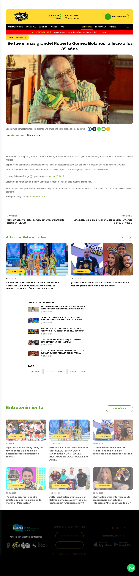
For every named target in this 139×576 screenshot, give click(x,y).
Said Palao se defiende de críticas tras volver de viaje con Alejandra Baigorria (61, 319)
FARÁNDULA (31, 27)
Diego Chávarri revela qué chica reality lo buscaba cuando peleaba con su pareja (63, 352)
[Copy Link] (108, 129)
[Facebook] (90, 129)
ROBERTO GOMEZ (77, 372)
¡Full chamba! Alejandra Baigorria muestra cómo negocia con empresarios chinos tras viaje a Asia (63, 309)
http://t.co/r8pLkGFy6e (70, 169)
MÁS (62, 27)
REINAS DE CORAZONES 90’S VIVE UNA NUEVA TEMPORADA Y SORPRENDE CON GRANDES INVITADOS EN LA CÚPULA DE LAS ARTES (32, 285)
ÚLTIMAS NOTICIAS (15, 27)
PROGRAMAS (100, 27)
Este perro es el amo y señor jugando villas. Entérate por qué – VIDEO (103, 221)
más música (119, 408)
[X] (94, 129)
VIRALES (54, 27)
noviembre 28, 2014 (54, 176)
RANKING (112, 27)
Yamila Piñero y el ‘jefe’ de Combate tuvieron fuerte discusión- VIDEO (35, 221)
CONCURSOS (87, 27)
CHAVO (61, 372)
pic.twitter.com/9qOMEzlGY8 (94, 169)
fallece (49, 372)
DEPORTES (43, 27)
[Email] (104, 129)
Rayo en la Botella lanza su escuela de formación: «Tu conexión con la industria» (63, 330)
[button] (123, 237)
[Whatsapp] (99, 129)
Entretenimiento (17, 37)
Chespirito (35, 372)
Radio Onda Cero (16, 135)
